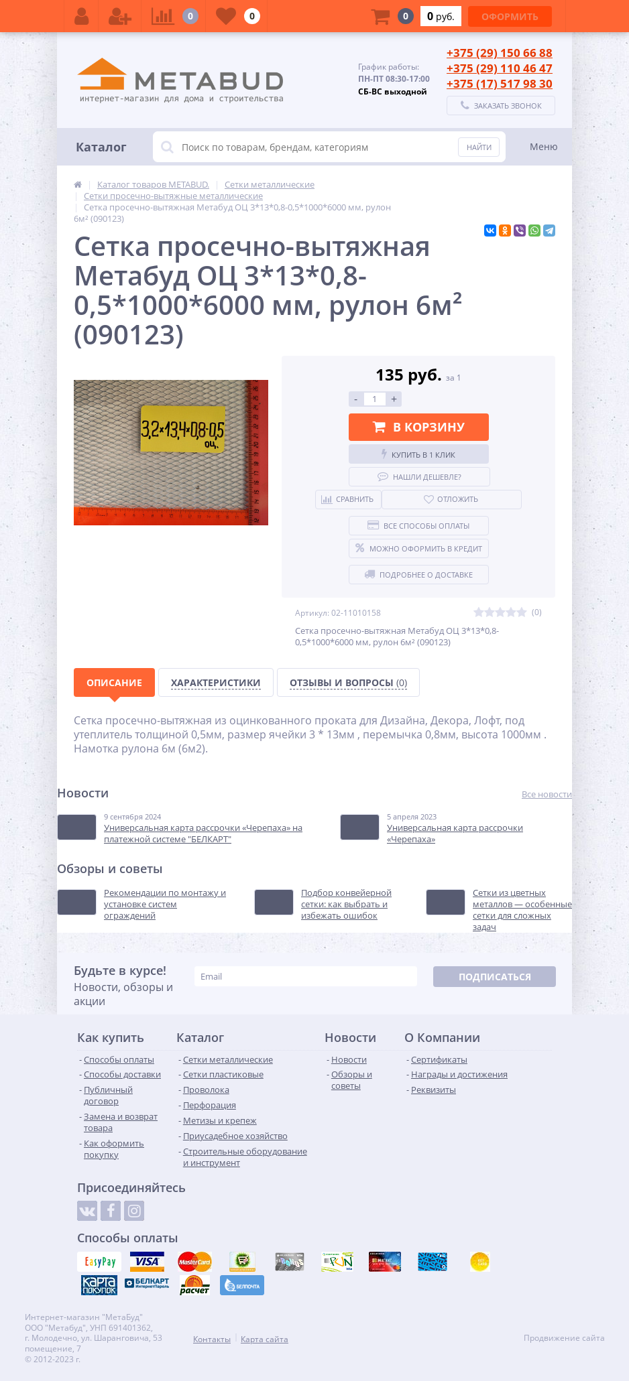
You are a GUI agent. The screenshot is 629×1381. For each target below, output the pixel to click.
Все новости (547, 794)
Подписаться (495, 976)
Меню (544, 146)
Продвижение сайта (564, 1338)
